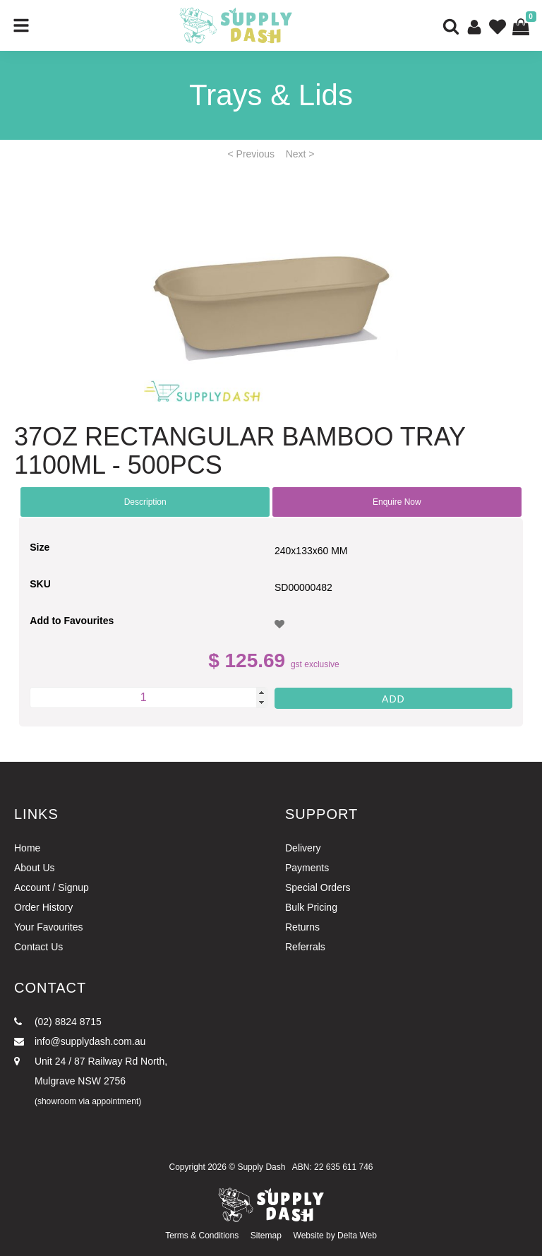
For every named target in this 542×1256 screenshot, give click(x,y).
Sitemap (266, 1235)
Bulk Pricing (311, 907)
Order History (43, 907)
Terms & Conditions (202, 1235)
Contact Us (38, 946)
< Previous (251, 154)
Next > (300, 154)
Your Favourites (48, 927)
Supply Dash (261, 1167)
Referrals (305, 946)
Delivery (303, 848)
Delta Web (357, 1235)
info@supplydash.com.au (79, 1041)
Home (27, 848)
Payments (307, 867)
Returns (302, 927)
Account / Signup (51, 887)
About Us (34, 867)
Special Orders (318, 887)
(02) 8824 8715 (58, 1021)
